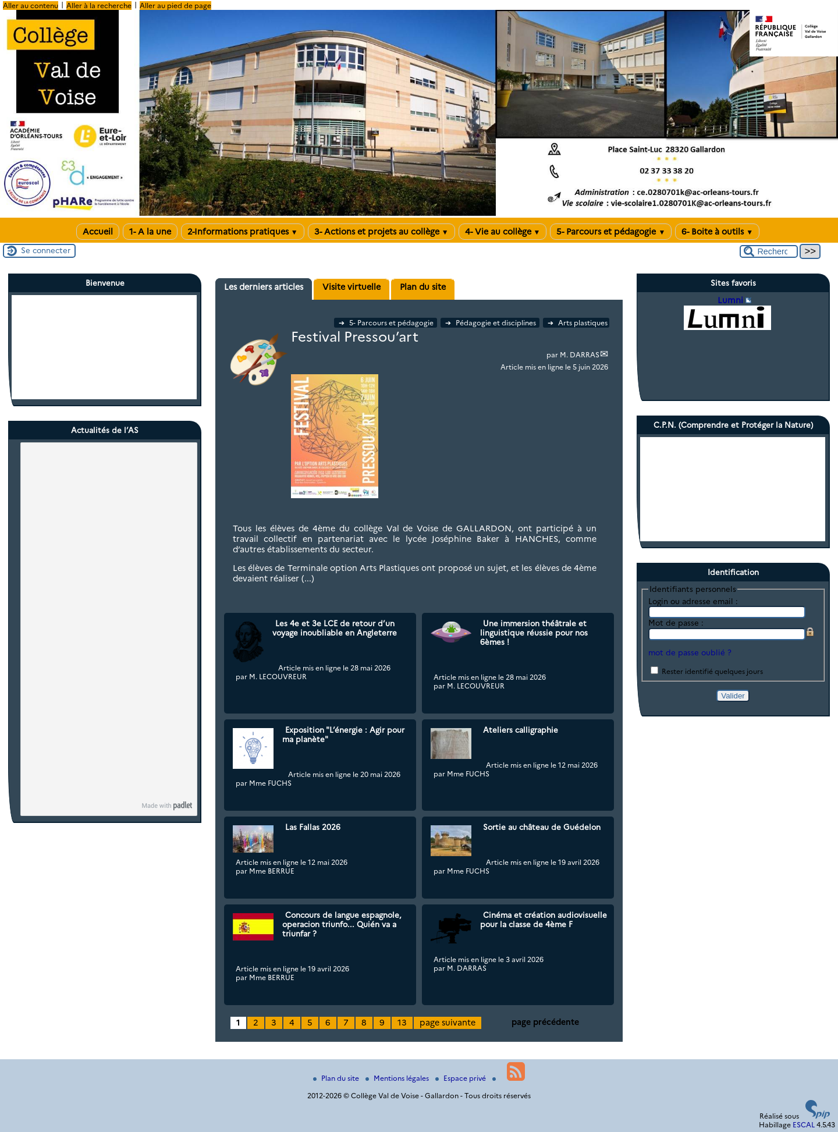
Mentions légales (398, 1078)
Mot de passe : (676, 622)
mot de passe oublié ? (690, 652)
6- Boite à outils (717, 231)
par (553, 354)
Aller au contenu (30, 5)
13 (402, 1022)
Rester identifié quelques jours (712, 671)
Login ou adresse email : (693, 601)
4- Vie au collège (503, 231)
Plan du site (337, 1078)
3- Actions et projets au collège (381, 231)
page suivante (447, 1022)
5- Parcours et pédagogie (610, 231)
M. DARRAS (579, 354)
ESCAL (804, 1124)
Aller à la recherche (99, 5)
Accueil (98, 231)
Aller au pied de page (175, 5)
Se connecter (45, 250)
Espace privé (461, 1078)
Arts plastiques (578, 322)
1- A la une (150, 231)
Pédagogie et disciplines (491, 322)
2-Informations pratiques (242, 231)
